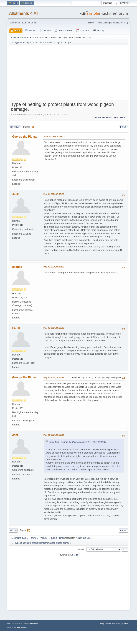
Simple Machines (31, 624)
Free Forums (22, 627)
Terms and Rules (113, 624)
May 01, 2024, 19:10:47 (53, 377)
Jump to (81, 549)
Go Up (13, 530)
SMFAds (10, 627)
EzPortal (74, 555)
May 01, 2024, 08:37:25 (53, 328)
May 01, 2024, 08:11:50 (53, 267)
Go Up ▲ (126, 624)
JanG (15, 194)
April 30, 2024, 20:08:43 (54, 136)
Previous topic (103, 117)
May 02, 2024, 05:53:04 (53, 435)
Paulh (16, 328)
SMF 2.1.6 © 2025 (14, 624)
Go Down (15, 127)
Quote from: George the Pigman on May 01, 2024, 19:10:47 (77, 442)
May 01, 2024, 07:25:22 (53, 194)
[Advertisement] (68, 73)
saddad (17, 266)
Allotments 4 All (23, 13)
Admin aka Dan (83, 37)
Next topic (120, 117)
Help (102, 624)
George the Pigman (25, 136)
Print (123, 127)
